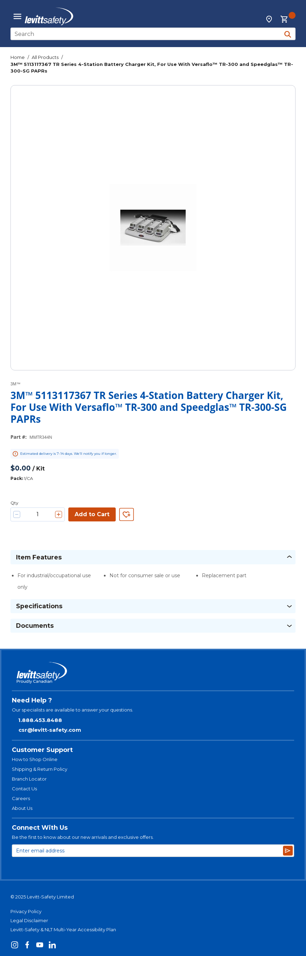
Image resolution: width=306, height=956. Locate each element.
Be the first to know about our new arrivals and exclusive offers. (83, 837)
